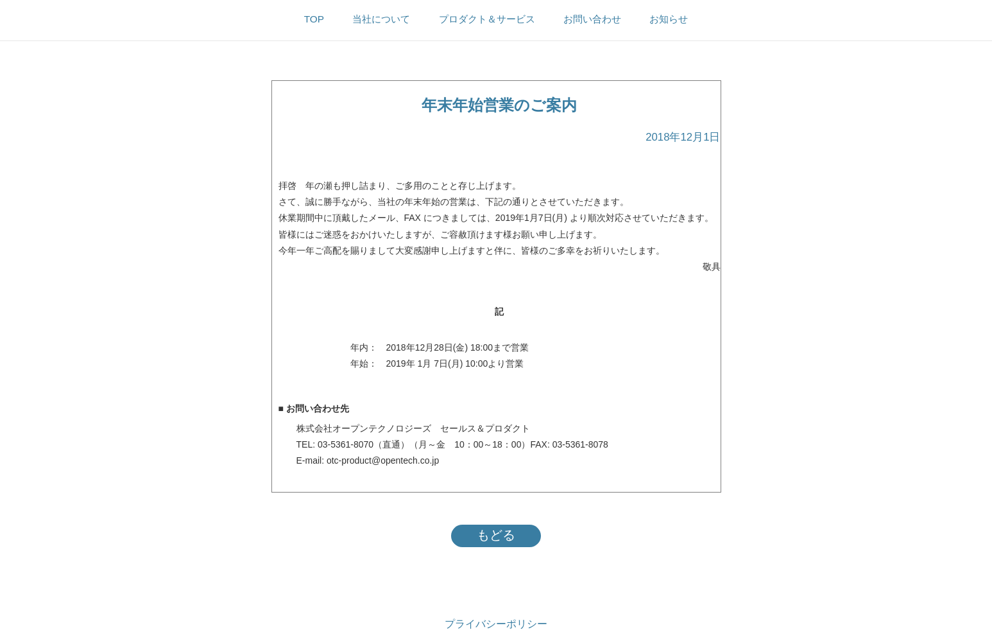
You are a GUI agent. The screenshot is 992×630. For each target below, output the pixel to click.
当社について (381, 18)
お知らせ (668, 18)
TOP (314, 18)
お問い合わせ (592, 18)
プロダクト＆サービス (487, 18)
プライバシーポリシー (496, 623)
